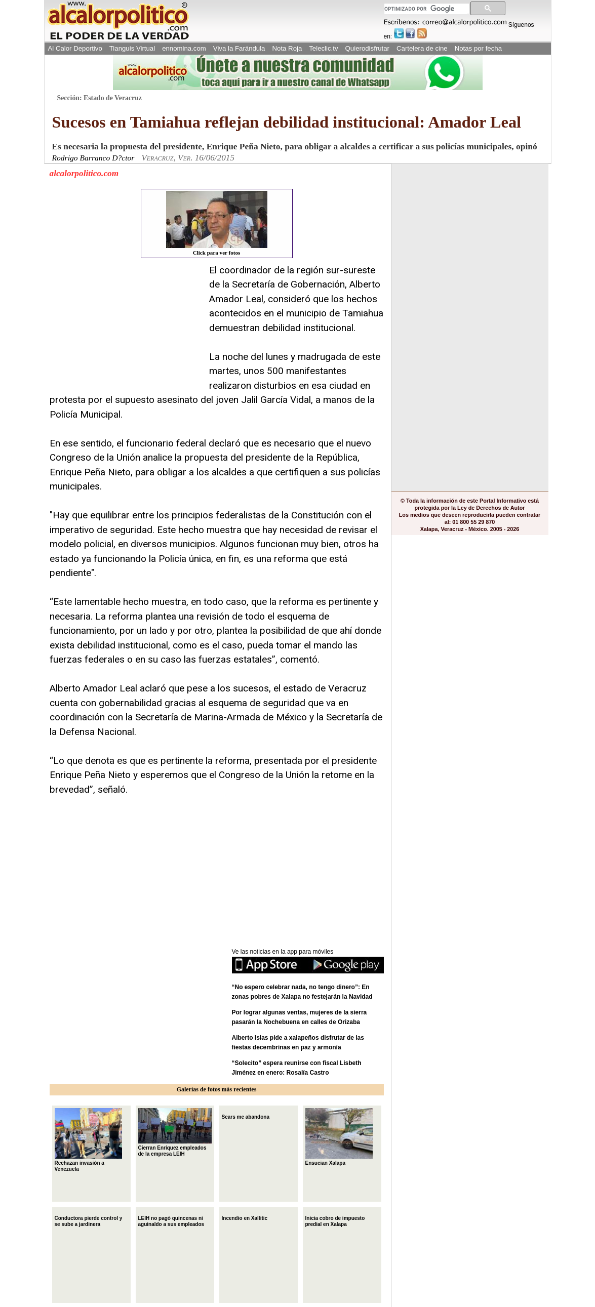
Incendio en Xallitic (245, 1217)
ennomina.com (184, 48)
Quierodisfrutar (367, 48)
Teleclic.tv (323, 48)
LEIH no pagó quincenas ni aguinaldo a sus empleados (171, 1220)
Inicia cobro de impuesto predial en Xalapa (335, 1220)
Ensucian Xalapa (339, 1137)
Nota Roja (287, 48)
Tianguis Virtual (132, 48)
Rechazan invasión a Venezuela (88, 1140)
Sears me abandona (245, 1116)
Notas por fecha (478, 48)
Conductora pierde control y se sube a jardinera (89, 1220)
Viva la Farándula (239, 48)
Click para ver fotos (216, 223)
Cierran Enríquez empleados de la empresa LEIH (175, 1132)
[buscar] (425, 9)
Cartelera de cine (422, 48)
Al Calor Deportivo (75, 48)
